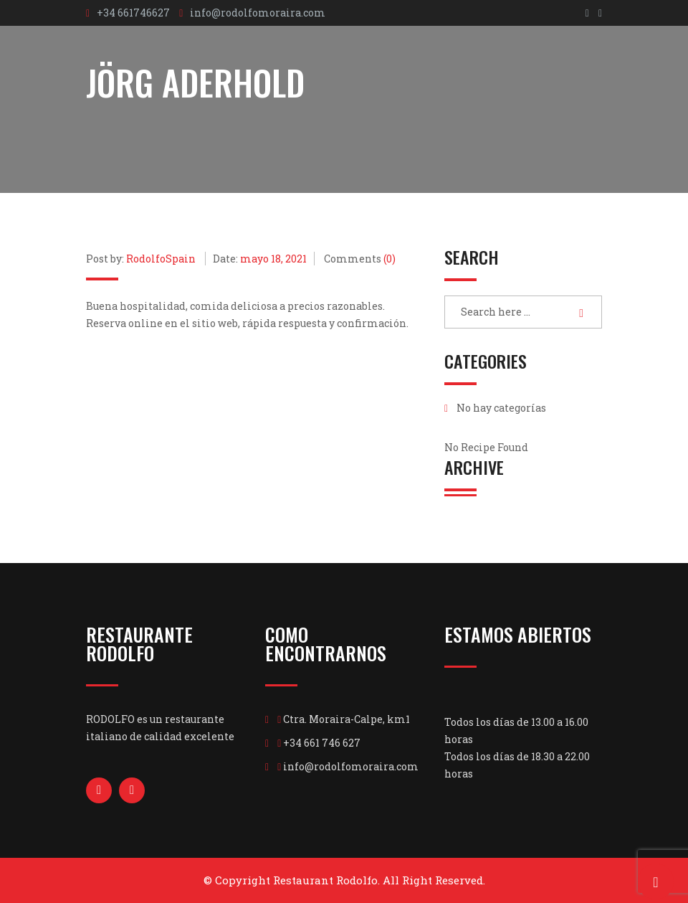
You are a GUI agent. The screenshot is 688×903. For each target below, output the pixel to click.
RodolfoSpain (161, 258)
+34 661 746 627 (321, 743)
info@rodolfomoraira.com (257, 12)
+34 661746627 (133, 12)
